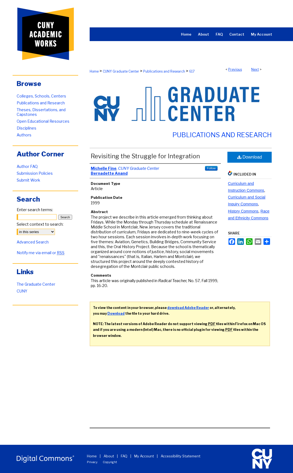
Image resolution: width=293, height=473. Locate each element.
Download (249, 157)
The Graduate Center (36, 284)
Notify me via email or (41, 252)
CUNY (22, 291)
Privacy (92, 462)
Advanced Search (33, 242)
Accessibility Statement (180, 456)
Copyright (110, 462)
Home (94, 71)
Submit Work (28, 180)
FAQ (124, 456)
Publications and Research (164, 71)
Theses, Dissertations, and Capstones (41, 112)
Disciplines (26, 128)
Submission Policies (35, 173)
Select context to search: (40, 224)
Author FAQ (27, 166)
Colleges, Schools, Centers (41, 96)
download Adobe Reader (188, 308)
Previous (235, 69)
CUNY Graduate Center (121, 71)
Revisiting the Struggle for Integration (145, 156)
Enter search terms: (35, 209)
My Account (144, 456)
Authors (24, 135)
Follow (211, 168)
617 (192, 71)
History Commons (243, 211)
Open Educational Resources (43, 121)
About (109, 456)
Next (255, 69)
